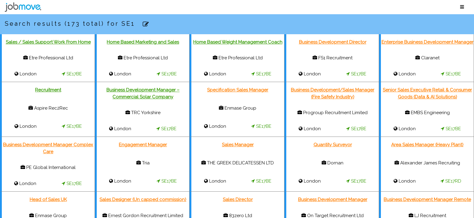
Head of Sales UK (48, 199)
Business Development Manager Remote (427, 199)
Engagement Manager (143, 144)
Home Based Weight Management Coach (237, 42)
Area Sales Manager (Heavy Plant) (427, 144)
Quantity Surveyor (332, 144)
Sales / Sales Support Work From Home (48, 42)
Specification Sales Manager (237, 90)
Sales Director (238, 199)
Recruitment (48, 90)
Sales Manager (238, 144)
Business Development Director (332, 42)
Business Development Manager (332, 199)
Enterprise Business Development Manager (427, 42)
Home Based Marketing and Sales (143, 42)
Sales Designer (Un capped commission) (142, 199)
